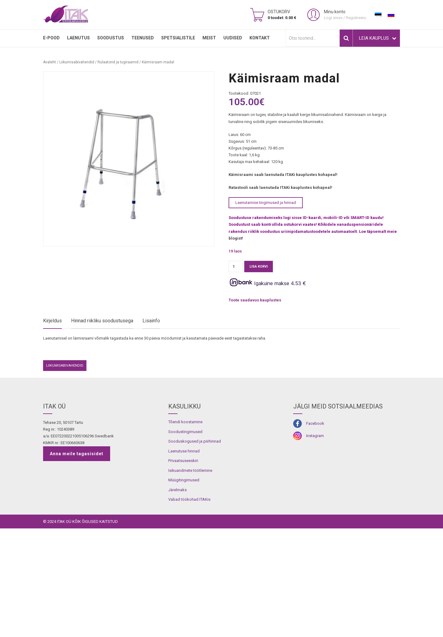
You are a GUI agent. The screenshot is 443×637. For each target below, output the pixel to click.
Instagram (315, 544)
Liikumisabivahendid (76, 62)
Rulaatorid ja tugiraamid (118, 62)
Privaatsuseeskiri (183, 569)
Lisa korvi (258, 267)
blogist (235, 238)
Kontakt (259, 37)
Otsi (346, 38)
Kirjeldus (52, 321)
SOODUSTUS (110, 37)
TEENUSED (142, 37)
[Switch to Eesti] (378, 15)
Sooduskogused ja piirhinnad (194, 549)
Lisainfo (151, 321)
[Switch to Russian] (391, 15)
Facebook (315, 531)
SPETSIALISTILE (178, 37)
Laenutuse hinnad (184, 559)
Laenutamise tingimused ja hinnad (265, 202)
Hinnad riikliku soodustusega (102, 321)
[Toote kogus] (236, 266)
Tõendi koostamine (185, 530)
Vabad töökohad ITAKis (189, 608)
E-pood (51, 37)
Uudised (232, 37)
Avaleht (49, 62)
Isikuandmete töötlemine (190, 578)
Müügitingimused (183, 588)
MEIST (209, 37)
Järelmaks (177, 598)
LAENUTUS (78, 37)
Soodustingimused (185, 540)
